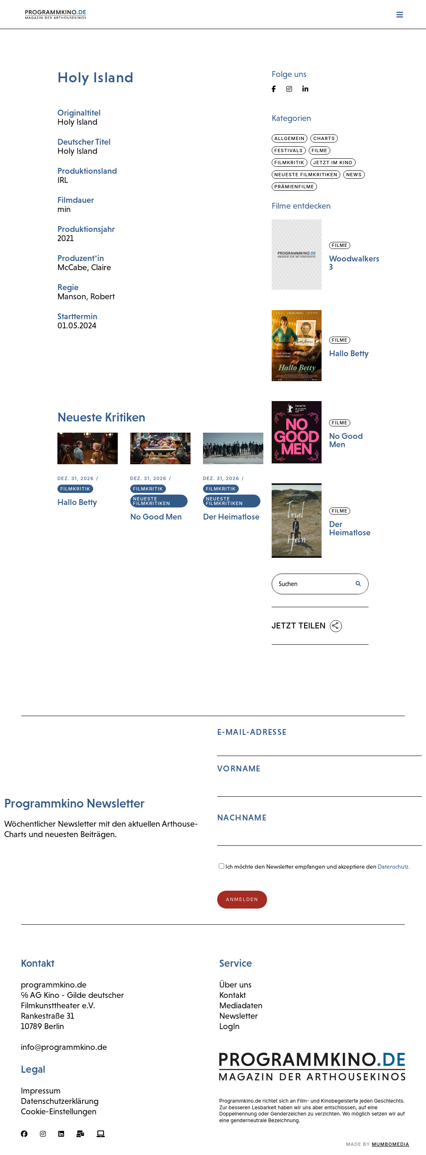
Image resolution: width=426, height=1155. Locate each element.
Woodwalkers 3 (354, 262)
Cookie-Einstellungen (59, 1111)
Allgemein (290, 138)
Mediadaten (241, 1005)
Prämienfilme (295, 187)
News (354, 174)
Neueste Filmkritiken (151, 501)
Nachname (242, 817)
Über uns (235, 984)
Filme (319, 150)
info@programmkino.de (64, 1047)
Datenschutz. (394, 866)
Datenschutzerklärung (60, 1101)
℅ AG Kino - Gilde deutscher (72, 995)
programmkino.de (54, 984)
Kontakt (232, 995)
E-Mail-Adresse (319, 790)
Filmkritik (75, 489)
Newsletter (238, 1015)
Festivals (289, 150)
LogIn (229, 1026)
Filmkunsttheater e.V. (58, 1005)
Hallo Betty (77, 502)
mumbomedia (390, 1144)
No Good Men (156, 516)
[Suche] (357, 584)
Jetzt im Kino (333, 162)
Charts (324, 138)
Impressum (41, 1090)
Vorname (239, 768)
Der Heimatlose (231, 516)
